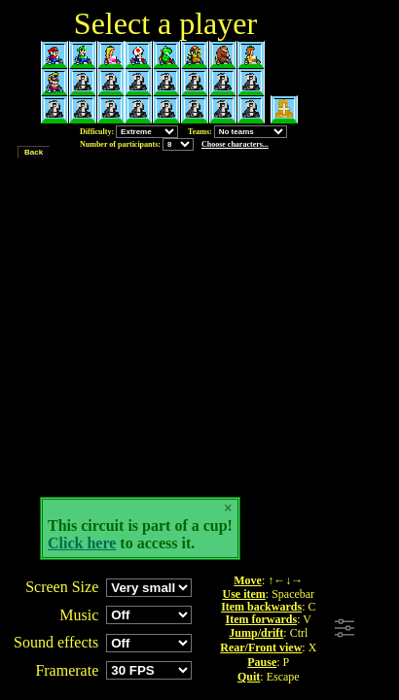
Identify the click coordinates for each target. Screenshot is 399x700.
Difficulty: (129, 131)
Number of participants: (174, 144)
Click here (82, 543)
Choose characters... (235, 144)
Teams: (237, 131)
